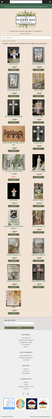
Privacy (26, 384)
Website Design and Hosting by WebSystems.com (40, 416)
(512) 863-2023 (26, 33)
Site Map (26, 389)
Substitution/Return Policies (26, 386)
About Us (26, 369)
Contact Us (26, 371)
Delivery (26, 382)
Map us (26, 346)
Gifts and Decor (9, 37)
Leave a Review (26, 373)
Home (3, 37)
